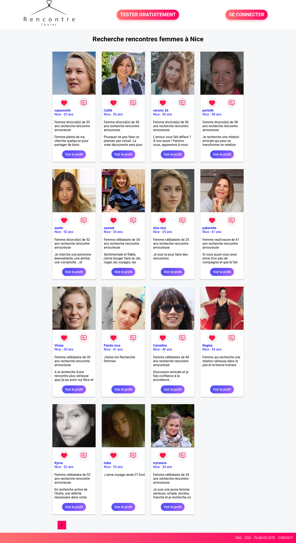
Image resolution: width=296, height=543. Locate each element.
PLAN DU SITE (264, 538)
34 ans (118, 232)
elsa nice (159, 228)
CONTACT (285, 538)
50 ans (118, 114)
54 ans (216, 349)
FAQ (239, 538)
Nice (57, 114)
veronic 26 (160, 110)
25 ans (167, 232)
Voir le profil (74, 154)
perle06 (208, 110)
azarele (109, 228)
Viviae (59, 345)
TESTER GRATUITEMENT (148, 15)
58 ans (216, 114)
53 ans (68, 114)
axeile (58, 228)
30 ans (68, 349)
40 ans (167, 349)
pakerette (209, 228)
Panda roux (112, 345)
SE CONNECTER (246, 15)
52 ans (68, 232)
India (107, 463)
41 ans (118, 349)
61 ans (216, 232)
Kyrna (58, 463)
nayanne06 (62, 110)
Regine (207, 345)
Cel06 (108, 110)
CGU (248, 538)
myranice (160, 463)
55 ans (118, 467)
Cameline (160, 345)
